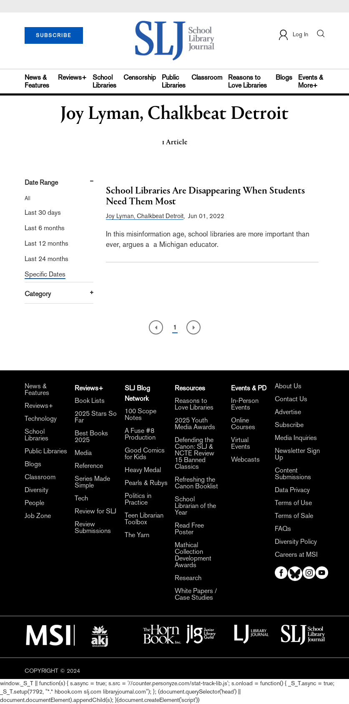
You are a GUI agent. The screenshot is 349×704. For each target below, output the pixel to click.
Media (83, 453)
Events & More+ (310, 81)
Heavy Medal (143, 470)
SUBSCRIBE (53, 35)
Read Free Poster (189, 529)
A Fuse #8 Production (140, 434)
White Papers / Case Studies (196, 594)
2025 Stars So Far (96, 417)
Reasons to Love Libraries (247, 81)
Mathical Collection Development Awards (193, 555)
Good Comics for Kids (145, 453)
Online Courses (243, 423)
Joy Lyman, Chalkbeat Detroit (144, 215)
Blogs (284, 77)
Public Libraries (174, 81)
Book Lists (90, 400)
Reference (89, 466)
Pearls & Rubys (146, 483)
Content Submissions (293, 473)
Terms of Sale (294, 516)
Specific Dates (45, 274)
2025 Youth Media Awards (195, 423)
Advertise (288, 412)
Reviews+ (72, 77)
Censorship (139, 77)
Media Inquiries (296, 438)
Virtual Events (240, 443)
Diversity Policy (296, 541)
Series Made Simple (92, 482)
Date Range (41, 182)
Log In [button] (293, 34)
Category (38, 294)
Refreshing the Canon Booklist (196, 483)
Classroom (206, 77)
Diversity (36, 490)
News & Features (37, 81)
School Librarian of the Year (195, 506)
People (34, 503)
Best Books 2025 (91, 436)
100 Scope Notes (140, 414)
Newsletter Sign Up (297, 454)
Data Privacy (292, 490)
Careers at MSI (296, 554)
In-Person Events (245, 404)
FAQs (283, 528)
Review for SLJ (95, 511)
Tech (81, 498)
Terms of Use (293, 503)
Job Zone (38, 516)
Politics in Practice (138, 499)
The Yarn (137, 535)
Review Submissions (93, 527)
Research (188, 578)
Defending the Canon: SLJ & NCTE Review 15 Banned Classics (194, 453)
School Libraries (104, 81)
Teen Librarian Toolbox (144, 518)
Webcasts (245, 459)
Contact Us (291, 399)
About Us (288, 386)
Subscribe (289, 425)
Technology (41, 418)
